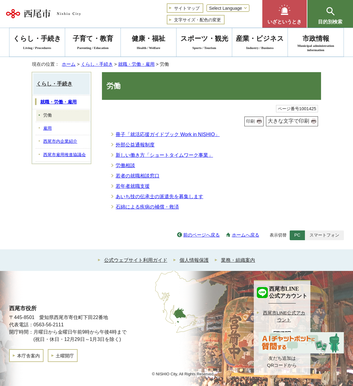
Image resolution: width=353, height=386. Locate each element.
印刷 (250, 121)
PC (297, 235)
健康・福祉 (148, 43)
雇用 (47, 128)
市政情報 (316, 43)
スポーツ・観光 (204, 43)
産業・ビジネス (260, 43)
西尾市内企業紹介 (60, 141)
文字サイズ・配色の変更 (197, 19)
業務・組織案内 (238, 260)
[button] (284, 14)
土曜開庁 (65, 355)
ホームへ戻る (245, 234)
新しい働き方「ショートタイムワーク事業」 (164, 155)
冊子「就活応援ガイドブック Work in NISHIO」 (168, 134)
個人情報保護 (194, 260)
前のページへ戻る (201, 234)
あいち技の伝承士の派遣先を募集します (159, 196)
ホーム (68, 64)
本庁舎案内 (28, 355)
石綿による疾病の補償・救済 (147, 206)
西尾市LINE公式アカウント (284, 316)
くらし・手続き (97, 64)
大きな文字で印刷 (288, 121)
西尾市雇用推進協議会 (64, 155)
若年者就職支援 (133, 186)
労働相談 (125, 165)
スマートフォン (324, 235)
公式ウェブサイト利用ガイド (135, 260)
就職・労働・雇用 (136, 64)
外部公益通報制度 (135, 144)
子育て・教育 (92, 43)
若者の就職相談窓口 (137, 175)
